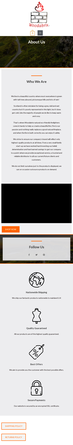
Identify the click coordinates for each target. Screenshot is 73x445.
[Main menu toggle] (40, 33)
